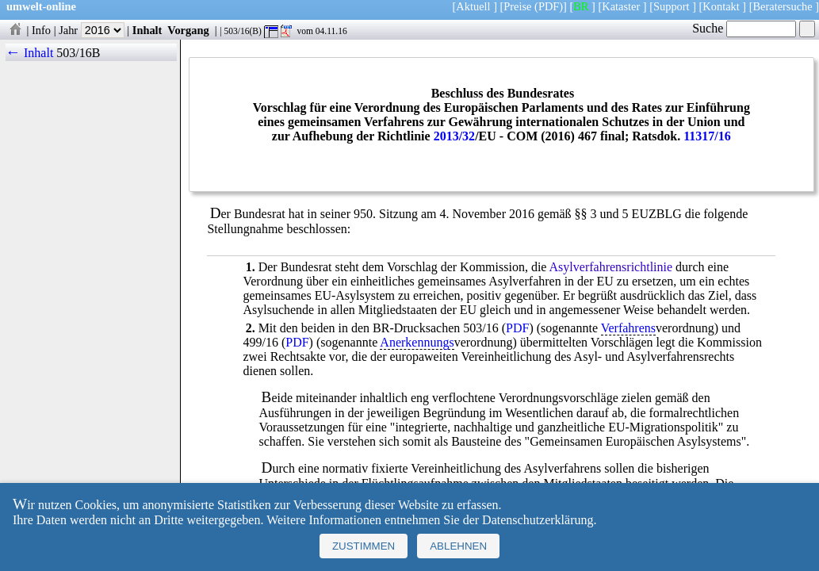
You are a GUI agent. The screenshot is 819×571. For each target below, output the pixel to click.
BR (580, 6)
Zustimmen (363, 546)
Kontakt (720, 6)
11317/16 (707, 136)
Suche (744, 28)
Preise (517, 6)
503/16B (78, 52)
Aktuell (473, 6)
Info (41, 30)
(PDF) (548, 6)
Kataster (621, 6)
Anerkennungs (417, 342)
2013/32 (454, 136)
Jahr (91, 30)
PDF (517, 328)
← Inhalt (30, 52)
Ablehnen (458, 546)
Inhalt (147, 30)
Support (671, 6)
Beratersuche (783, 6)
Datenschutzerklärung (537, 520)
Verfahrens (628, 328)
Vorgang (188, 30)
